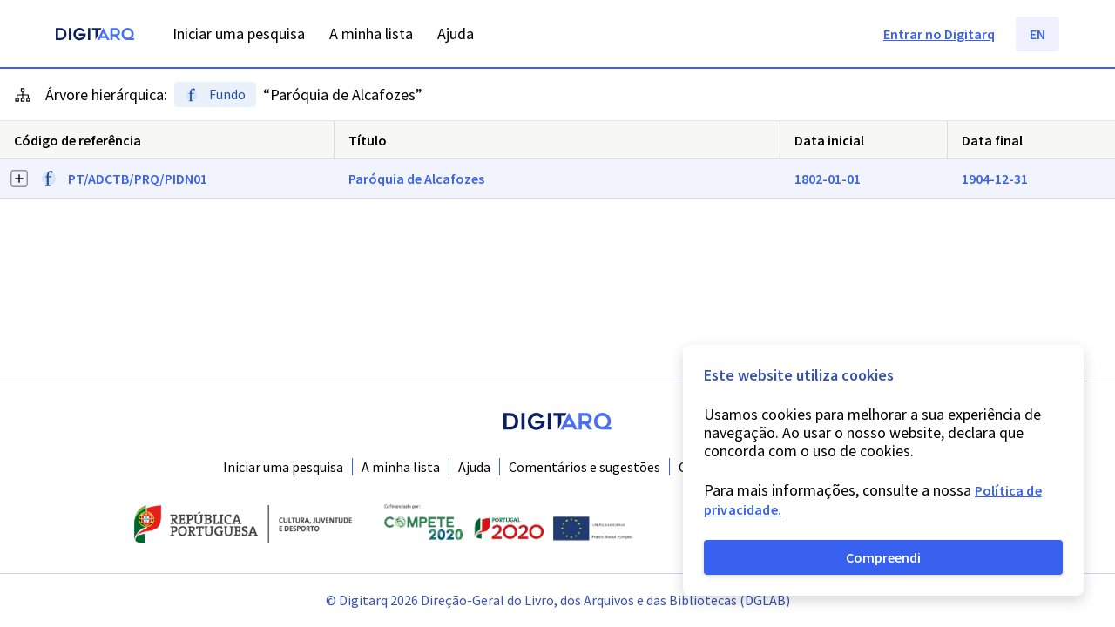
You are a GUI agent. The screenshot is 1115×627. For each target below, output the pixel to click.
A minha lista (401, 466)
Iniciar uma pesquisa (283, 466)
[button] (557, 179)
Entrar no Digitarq (939, 34)
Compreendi (883, 557)
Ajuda (474, 466)
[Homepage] (95, 36)
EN (1037, 34)
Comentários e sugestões (584, 466)
